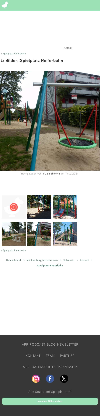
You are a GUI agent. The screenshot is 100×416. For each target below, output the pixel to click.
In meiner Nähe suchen (50, 401)
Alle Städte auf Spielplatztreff (50, 391)
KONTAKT (33, 355)
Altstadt (84, 260)
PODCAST (37, 344)
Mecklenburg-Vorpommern (42, 260)
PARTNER (67, 355)
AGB (26, 367)
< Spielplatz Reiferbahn (13, 53)
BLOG (51, 344)
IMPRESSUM (67, 367)
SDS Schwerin (51, 173)
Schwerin (68, 260)
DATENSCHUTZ (43, 367)
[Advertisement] (50, 301)
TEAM (50, 355)
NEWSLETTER (67, 344)
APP (25, 344)
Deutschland (13, 260)
